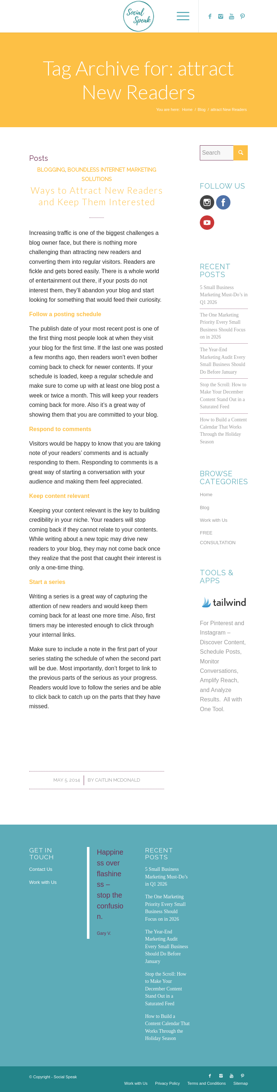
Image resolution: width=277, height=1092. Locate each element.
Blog (202, 109)
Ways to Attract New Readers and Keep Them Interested (97, 196)
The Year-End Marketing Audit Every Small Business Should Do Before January (166, 946)
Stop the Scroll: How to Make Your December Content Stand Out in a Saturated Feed (165, 988)
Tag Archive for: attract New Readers (138, 80)
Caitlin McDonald (117, 780)
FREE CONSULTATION (218, 537)
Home (187, 109)
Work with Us (213, 520)
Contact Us (40, 869)
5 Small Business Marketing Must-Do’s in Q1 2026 (223, 295)
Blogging (51, 170)
